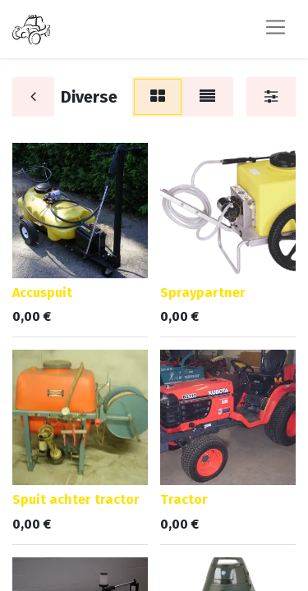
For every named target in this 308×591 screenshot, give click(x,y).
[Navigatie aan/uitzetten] (275, 29)
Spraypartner (203, 292)
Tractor (184, 499)
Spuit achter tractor (76, 499)
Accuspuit (42, 292)
